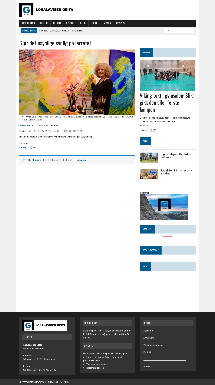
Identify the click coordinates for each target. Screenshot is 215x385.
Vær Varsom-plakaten (96, 364)
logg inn (81, 160)
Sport (94, 23)
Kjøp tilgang (28, 23)
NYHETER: (146, 52)
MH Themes (65, 382)
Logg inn (43, 23)
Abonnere (148, 330)
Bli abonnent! (35, 160)
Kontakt (147, 352)
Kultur (82, 23)
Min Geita (147, 366)
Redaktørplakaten (95, 367)
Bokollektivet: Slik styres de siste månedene (176, 172)
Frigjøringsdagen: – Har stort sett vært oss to (176, 155)
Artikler (57, 23)
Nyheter (70, 23)
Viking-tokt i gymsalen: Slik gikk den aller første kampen (166, 102)
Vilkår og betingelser (153, 345)
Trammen (106, 23)
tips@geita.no (106, 334)
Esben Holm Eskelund (32, 126)
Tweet (24, 147)
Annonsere (148, 337)
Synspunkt (121, 23)
